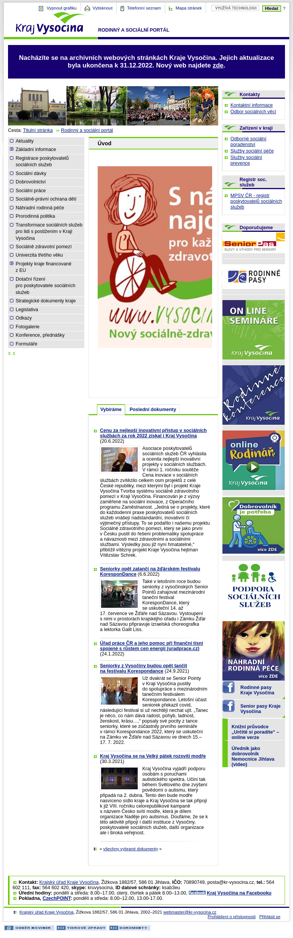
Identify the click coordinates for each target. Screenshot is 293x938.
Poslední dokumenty (153, 409)
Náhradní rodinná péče (40, 207)
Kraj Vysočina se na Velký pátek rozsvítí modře (153, 756)
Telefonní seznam (144, 8)
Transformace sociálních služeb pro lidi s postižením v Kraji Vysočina (49, 231)
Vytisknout (103, 8)
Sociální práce (31, 190)
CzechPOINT (56, 898)
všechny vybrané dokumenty (130, 848)
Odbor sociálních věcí (253, 111)
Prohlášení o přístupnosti (232, 916)
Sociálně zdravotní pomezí (44, 246)
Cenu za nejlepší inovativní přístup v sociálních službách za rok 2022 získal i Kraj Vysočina (153, 433)
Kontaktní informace (251, 105)
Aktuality (25, 141)
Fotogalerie (27, 326)
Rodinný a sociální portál (87, 130)
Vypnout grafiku (62, 8)
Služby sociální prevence (246, 160)
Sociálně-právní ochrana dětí (46, 199)
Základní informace (36, 149)
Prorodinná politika (35, 216)
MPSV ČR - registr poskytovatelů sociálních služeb (256, 201)
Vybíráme (111, 409)
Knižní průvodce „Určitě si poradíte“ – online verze (255, 732)
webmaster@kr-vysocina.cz (189, 912)
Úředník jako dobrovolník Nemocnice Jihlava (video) (253, 756)
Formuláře (26, 344)
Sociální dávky (31, 173)
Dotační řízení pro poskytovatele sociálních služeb (46, 285)
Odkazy (24, 318)
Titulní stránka (38, 130)
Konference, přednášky (40, 335)
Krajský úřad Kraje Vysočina (68, 882)
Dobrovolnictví (31, 182)
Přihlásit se (269, 916)
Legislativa (27, 309)
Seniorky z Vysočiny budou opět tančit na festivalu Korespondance (143, 668)
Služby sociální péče (252, 151)
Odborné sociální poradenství (248, 141)
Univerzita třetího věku (39, 255)
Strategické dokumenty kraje (46, 301)
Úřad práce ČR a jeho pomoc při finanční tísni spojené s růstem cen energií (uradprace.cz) (151, 646)
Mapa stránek (188, 8)
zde (218, 65)
